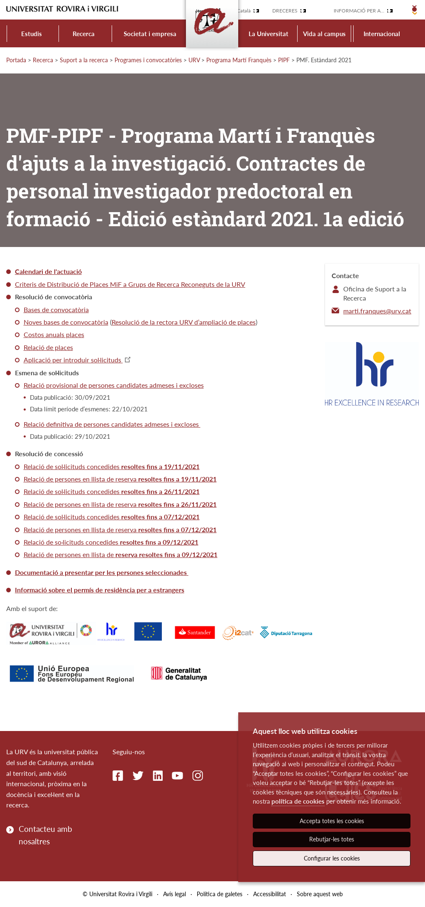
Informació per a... (359, 10)
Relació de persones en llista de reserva (120, 479)
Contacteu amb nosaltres (45, 835)
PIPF (284, 60)
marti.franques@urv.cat (377, 311)
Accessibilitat (269, 893)
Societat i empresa (150, 33)
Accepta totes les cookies (332, 820)
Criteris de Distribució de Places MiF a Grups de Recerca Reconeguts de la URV (130, 284)
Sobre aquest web (320, 893)
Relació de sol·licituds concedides (112, 466)
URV (194, 60)
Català (244, 10)
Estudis (31, 33)
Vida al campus (324, 33)
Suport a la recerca (84, 60)
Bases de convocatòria (56, 309)
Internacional (382, 33)
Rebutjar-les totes (331, 839)
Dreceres (285, 10)
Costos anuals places (54, 334)
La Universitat (268, 33)
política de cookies (298, 801)
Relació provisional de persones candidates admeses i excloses (114, 385)
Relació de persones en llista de (120, 554)
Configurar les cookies (332, 858)
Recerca (84, 33)
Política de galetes (219, 893)
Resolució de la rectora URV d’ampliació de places (184, 322)
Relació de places (48, 347)
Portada (16, 60)
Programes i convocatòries (148, 60)
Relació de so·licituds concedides (111, 542)
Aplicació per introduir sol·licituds (73, 360)
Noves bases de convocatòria (66, 322)
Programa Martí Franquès (238, 60)
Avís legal (174, 893)
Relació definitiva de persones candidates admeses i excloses (112, 424)
